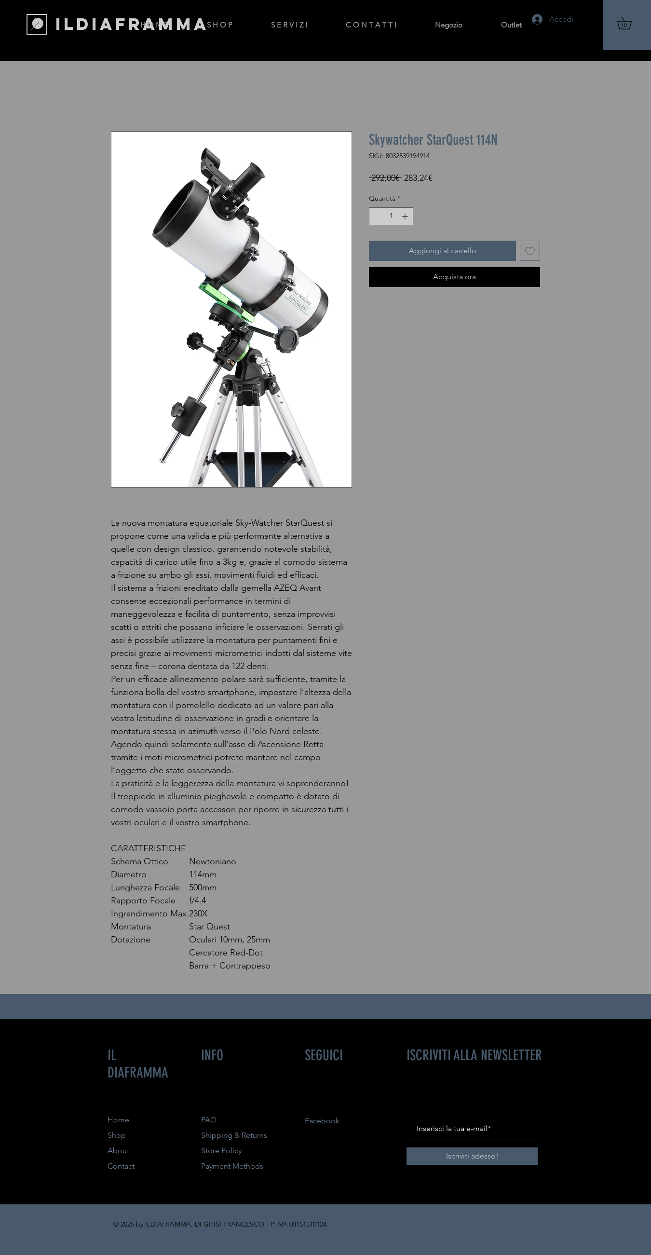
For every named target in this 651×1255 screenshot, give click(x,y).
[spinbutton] (391, 216)
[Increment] (406, 216)
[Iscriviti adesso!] (472, 1156)
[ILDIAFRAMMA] (132, 24)
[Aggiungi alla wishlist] (530, 251)
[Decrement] (376, 216)
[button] (630, 23)
